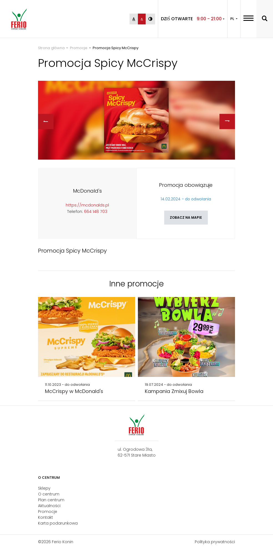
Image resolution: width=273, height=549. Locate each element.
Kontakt (45, 517)
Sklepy (44, 488)
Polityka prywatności (215, 542)
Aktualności (49, 505)
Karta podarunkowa (58, 523)
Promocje (47, 511)
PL (232, 18)
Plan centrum (51, 500)
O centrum (48, 494)
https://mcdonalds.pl (87, 205)
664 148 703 (95, 211)
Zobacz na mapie (186, 217)
